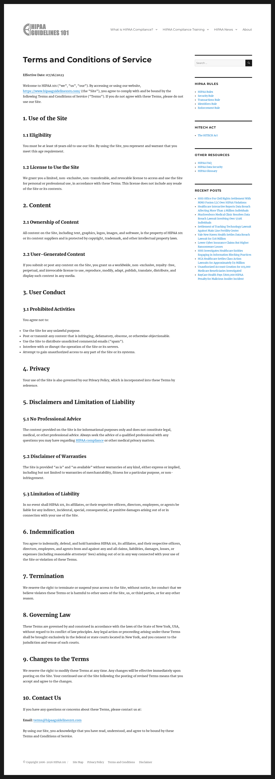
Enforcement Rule (209, 108)
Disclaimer (145, 762)
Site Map (78, 762)
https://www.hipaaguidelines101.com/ (51, 91)
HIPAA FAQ (204, 163)
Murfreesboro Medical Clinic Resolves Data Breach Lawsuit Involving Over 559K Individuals (224, 218)
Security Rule (206, 96)
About (247, 29)
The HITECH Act (208, 135)
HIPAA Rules (205, 92)
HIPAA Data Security (210, 167)
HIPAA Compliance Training (184, 29)
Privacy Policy (95, 762)
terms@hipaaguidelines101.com (57, 720)
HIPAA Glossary (207, 171)
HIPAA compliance (90, 440)
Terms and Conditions (121, 762)
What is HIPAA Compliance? (131, 29)
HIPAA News (223, 29)
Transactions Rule (209, 100)
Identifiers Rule (207, 104)
